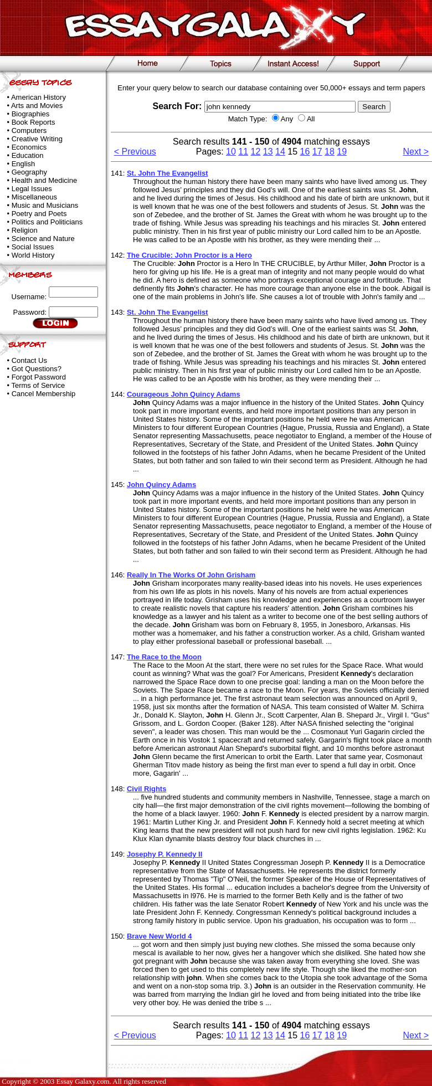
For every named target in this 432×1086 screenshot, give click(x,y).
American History (38, 97)
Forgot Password (39, 377)
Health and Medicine (45, 180)
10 (231, 151)
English (23, 164)
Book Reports (33, 122)
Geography (29, 172)
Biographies (31, 114)
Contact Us (29, 360)
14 (280, 151)
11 (243, 151)
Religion (25, 230)
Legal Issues (32, 189)
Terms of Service (38, 385)
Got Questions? (36, 369)
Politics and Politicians (47, 222)
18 (330, 151)
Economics (29, 147)
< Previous (135, 151)
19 (342, 151)
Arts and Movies (37, 105)
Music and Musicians (45, 205)
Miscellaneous (34, 197)
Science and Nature (43, 238)
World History (33, 255)
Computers (29, 130)
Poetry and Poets (39, 213)
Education (28, 155)
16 (305, 151)
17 (317, 151)
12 (256, 151)
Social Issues (33, 247)
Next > (416, 151)
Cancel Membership (44, 394)
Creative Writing (37, 139)
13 (268, 151)
